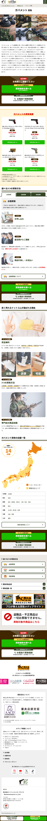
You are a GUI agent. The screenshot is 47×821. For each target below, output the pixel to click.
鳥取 (12, 514)
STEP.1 (18, 216)
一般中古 (12, 159)
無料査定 (18, 226)
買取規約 (7, 759)
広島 (9, 514)
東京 (9, 502)
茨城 (29, 502)
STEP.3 (18, 257)
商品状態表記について (11, 174)
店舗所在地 (8, 756)
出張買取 (9, 564)
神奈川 (18, 502)
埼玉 (25, 502)
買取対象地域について (23, 525)
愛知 (9, 506)
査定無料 (23, 79)
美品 (12, 130)
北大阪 (10, 510)
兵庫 (18, 510)
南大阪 (14, 510)
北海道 (10, 494)
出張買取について (12, 276)
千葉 (22, 502)
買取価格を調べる (12, 142)
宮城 (9, 498)
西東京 (13, 502)
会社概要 (7, 752)
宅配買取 (9, 576)
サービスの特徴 (7, 339)
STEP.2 (18, 236)
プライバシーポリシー (11, 762)
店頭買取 (9, 570)
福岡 (9, 518)
